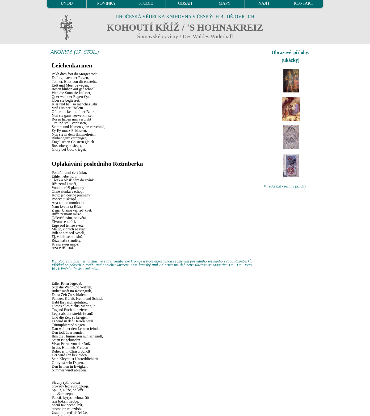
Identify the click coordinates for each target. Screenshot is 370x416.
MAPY (224, 3)
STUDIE (146, 3)
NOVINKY (106, 3)
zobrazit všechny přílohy (287, 186)
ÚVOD (66, 3)
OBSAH (185, 3)
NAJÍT (264, 3)
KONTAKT (303, 3)
